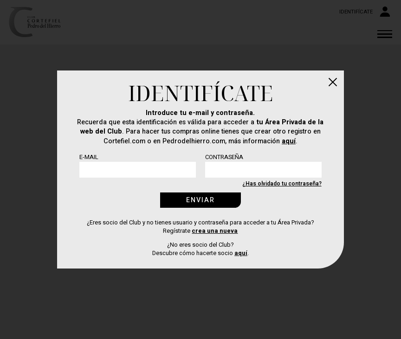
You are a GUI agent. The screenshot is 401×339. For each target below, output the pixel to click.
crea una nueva (215, 231)
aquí (289, 141)
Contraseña (224, 157)
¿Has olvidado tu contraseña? (282, 184)
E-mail (88, 157)
